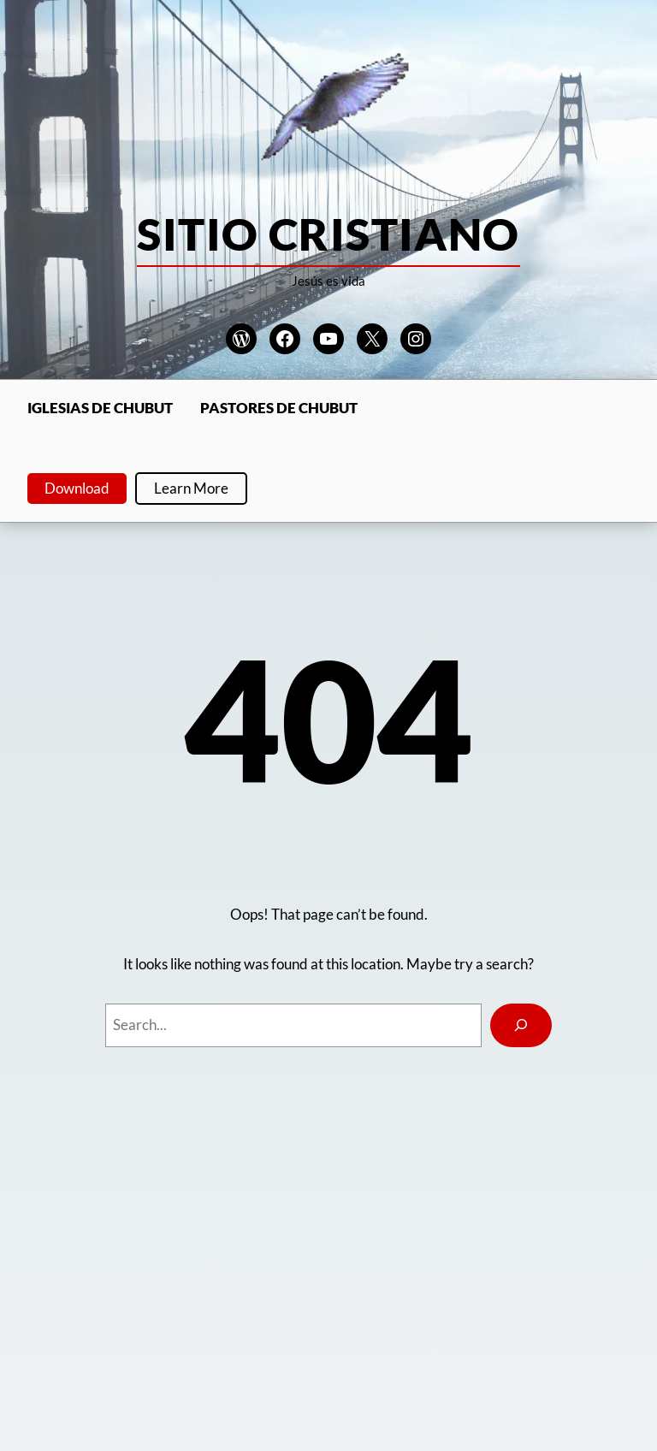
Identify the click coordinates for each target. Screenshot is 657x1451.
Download (77, 488)
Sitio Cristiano (328, 233)
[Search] (521, 1025)
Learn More (191, 488)
